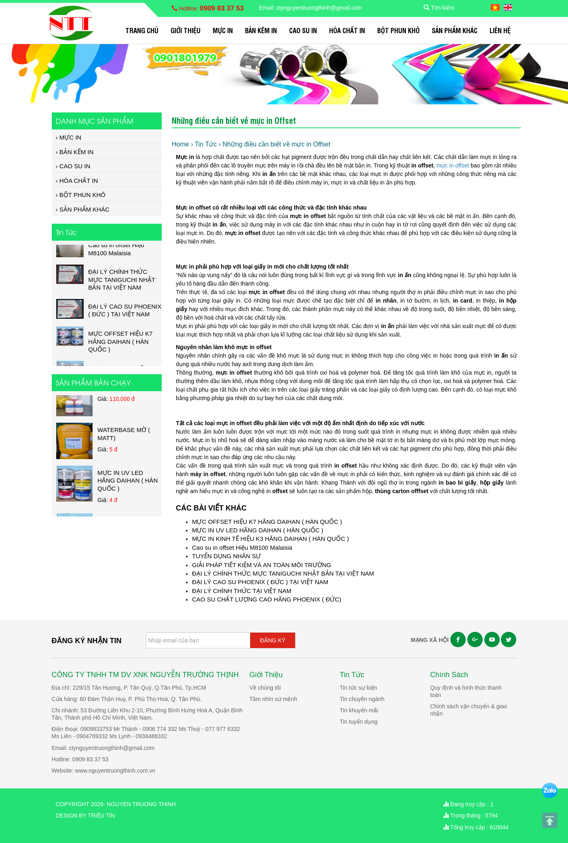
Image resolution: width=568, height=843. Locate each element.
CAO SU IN (303, 30)
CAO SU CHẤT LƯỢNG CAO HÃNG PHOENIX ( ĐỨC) (266, 599)
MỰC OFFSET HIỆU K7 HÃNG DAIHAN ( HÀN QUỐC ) (267, 521)
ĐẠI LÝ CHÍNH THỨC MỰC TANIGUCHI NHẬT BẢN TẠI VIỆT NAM (283, 573)
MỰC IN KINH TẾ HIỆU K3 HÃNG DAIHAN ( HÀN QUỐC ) (270, 538)
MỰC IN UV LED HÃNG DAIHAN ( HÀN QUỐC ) (257, 530)
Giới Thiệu (186, 30)
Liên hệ (500, 30)
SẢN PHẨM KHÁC (454, 30)
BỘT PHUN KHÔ (398, 30)
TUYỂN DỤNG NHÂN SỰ (226, 556)
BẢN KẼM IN (261, 30)
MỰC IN (223, 30)
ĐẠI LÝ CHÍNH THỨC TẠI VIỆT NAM (241, 590)
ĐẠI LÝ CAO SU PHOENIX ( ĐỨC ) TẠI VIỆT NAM (260, 581)
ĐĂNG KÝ (272, 640)
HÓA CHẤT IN (347, 30)
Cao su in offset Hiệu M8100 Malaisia (242, 547)
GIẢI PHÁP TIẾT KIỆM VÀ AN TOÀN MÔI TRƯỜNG (261, 564)
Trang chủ (141, 30)
